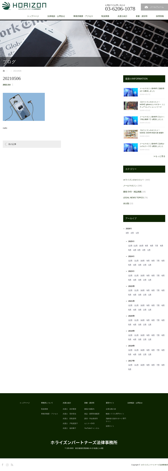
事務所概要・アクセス (83, 16)
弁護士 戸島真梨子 (70, 423)
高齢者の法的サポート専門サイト (116, 420)
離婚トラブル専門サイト (115, 414)
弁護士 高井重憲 (69, 409)
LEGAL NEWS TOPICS (133, 197)
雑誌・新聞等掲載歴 (91, 414)
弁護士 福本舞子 (69, 428)
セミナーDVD (89, 423)
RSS (12, 464)
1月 (137, 233)
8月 (151, 246)
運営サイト (110, 403)
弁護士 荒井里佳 (69, 414)
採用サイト (110, 426)
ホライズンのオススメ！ (134, 180)
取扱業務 (105, 16)
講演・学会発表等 (91, 419)
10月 (141, 246)
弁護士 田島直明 (69, 419)
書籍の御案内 (89, 409)
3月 (127, 233)
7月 (156, 246)
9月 (146, 246)
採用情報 (160, 16)
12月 (130, 246)
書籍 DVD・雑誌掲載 (132, 192)
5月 (129, 250)
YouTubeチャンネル (91, 428)
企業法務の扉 (111, 409)
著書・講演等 (142, 16)
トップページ (33, 16)
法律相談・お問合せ (56, 16)
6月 (161, 246)
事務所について (47, 403)
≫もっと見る (159, 156)
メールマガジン (130, 186)
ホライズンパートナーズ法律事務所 (84, 442)
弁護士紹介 (122, 16)
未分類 (126, 203)
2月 (132, 233)
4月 (134, 250)
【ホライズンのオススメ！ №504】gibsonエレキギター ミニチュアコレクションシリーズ (152, 104)
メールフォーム (157, 7)
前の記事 (12, 144)
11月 (136, 246)
